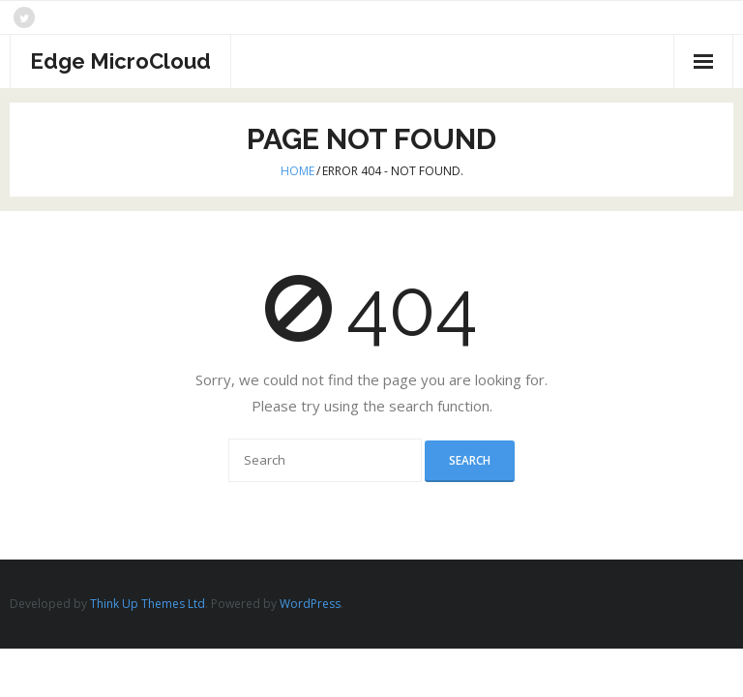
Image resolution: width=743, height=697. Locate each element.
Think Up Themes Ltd (147, 603)
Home (297, 171)
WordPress (310, 603)
